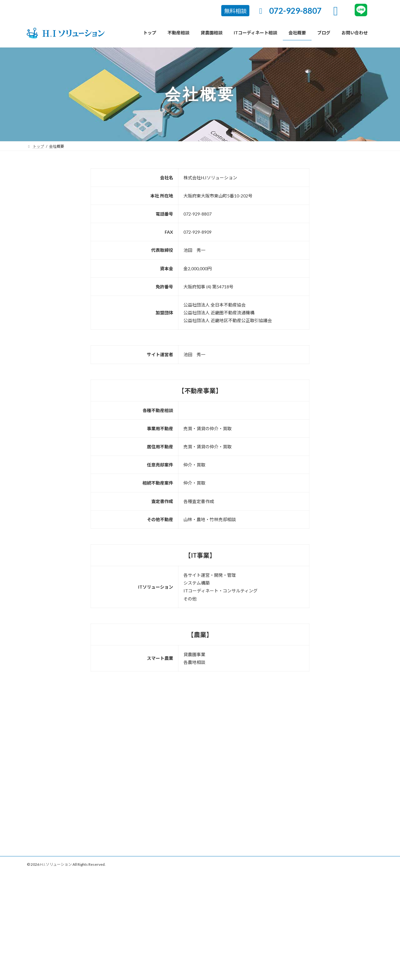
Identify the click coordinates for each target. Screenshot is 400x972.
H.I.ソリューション (56, 864)
